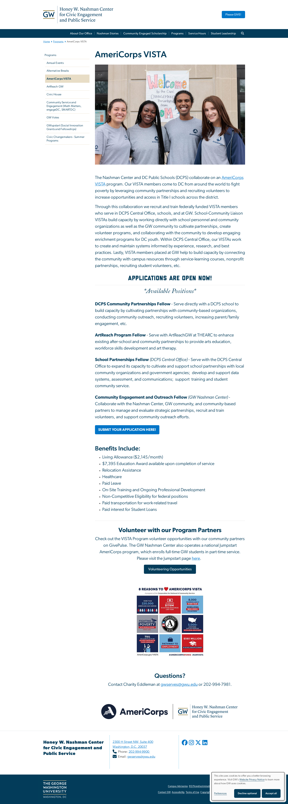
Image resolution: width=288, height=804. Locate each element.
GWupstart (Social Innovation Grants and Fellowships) (65, 127)
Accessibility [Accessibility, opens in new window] (178, 792)
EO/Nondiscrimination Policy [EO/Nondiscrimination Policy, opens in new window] (204, 786)
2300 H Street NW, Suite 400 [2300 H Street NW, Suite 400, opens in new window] (133, 742)
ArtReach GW (55, 86)
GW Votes (53, 117)
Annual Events (55, 62)
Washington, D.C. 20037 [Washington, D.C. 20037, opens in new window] (130, 747)
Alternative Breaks (58, 70)
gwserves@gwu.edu (141, 756)
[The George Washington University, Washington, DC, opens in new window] (54, 789)
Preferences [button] (220, 793)
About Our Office (81, 33)
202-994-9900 (139, 751)
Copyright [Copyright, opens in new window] (205, 792)
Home (46, 41)
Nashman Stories (108, 33)
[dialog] (248, 786)
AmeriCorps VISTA (59, 78)
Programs (177, 33)
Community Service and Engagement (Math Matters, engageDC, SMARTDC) (64, 106)
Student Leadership (223, 33)
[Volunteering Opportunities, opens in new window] (170, 569)
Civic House (54, 94)
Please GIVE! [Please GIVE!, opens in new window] (233, 14)
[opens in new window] (185, 745)
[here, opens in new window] (196, 558)
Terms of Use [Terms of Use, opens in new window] (192, 792)
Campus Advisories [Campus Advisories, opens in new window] (178, 786)
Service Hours (197, 33)
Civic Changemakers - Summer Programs (66, 138)
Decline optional (247, 793)
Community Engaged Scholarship (145, 33)
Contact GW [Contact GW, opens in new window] (164, 792)
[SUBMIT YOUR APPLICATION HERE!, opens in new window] (127, 429)
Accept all (271, 793)
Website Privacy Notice (252, 779)
